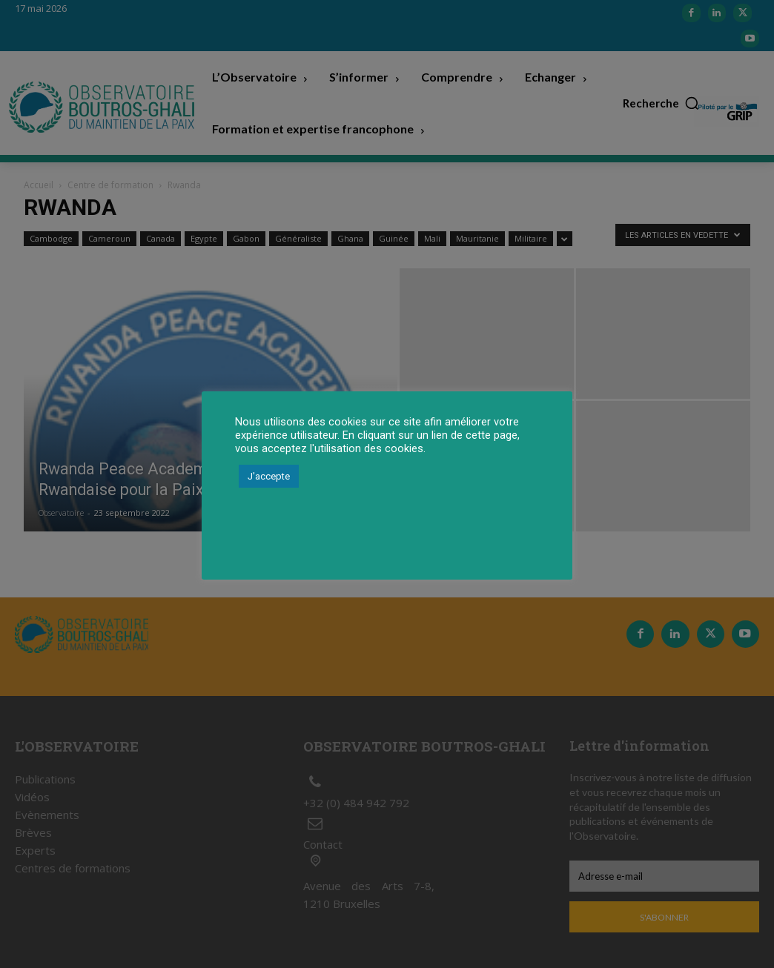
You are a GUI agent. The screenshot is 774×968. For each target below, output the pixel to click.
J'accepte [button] (269, 476)
